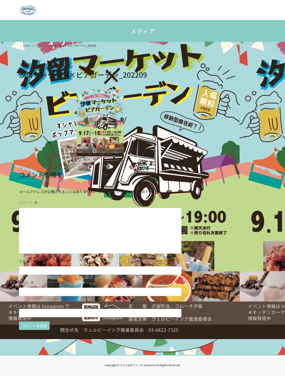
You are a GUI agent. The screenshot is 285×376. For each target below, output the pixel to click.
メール (26, 282)
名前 (25, 261)
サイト (24, 303)
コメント (28, 202)
